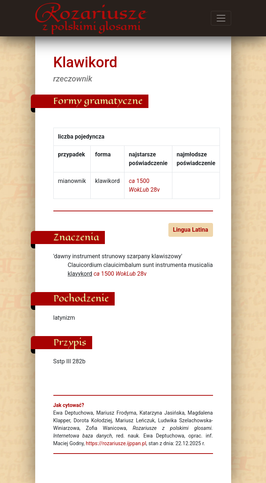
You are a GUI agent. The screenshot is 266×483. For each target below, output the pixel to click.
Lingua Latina (190, 229)
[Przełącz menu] (221, 18)
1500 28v (120, 273)
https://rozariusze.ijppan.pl (116, 443)
